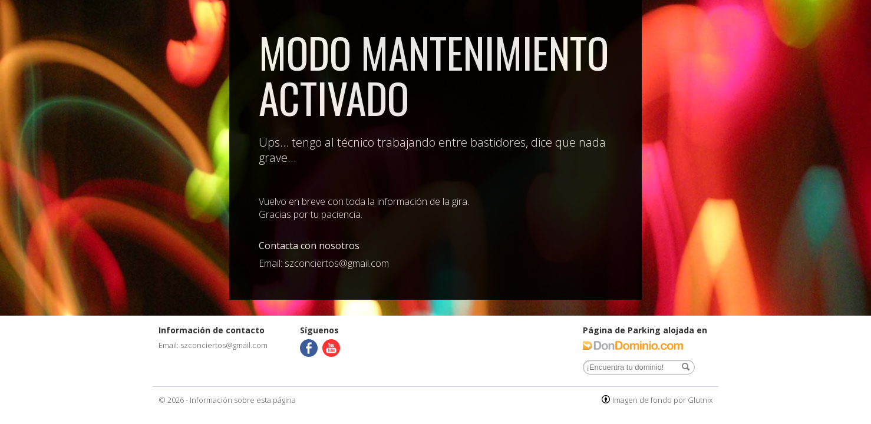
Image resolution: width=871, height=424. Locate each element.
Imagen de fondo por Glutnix (662, 400)
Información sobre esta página (243, 400)
